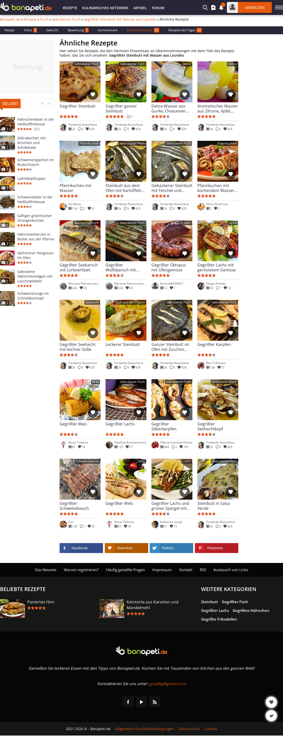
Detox (186, 64)
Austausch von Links (230, 569)
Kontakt (185, 569)
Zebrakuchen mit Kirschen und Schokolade (31, 143)
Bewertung (78, 30)
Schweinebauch (87, 461)
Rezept (9, 30)
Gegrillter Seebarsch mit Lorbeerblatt (79, 267)
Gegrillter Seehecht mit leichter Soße (78, 347)
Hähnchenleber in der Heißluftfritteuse (35, 121)
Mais (95, 382)
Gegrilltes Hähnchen (251, 610)
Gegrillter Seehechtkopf (210, 426)
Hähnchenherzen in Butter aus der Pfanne (35, 236)
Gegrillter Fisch (235, 601)
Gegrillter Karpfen (214, 344)
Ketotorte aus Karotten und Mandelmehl (152, 604)
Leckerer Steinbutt (123, 344)
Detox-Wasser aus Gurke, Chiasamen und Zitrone (168, 108)
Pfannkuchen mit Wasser (75, 188)
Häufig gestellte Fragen (125, 569)
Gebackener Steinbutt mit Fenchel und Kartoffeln (171, 188)
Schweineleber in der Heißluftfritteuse (35, 199)
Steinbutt (209, 601)
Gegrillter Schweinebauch (74, 506)
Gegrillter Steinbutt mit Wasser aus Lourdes (119, 19)
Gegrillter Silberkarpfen (164, 426)
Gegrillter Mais (73, 424)
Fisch (44, 19)
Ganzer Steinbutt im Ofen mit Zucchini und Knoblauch (170, 347)
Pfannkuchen (89, 143)
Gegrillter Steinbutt (78, 106)
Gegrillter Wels (119, 503)
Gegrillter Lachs (120, 424)
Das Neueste (45, 569)
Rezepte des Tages (185, 30)
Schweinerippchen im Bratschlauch (35, 162)
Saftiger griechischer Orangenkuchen (34, 218)
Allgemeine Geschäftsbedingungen (144, 729)
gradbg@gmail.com (167, 683)
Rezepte (70, 7)
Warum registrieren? (81, 569)
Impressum (162, 569)
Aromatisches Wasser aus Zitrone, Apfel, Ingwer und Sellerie (217, 108)
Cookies (211, 729)
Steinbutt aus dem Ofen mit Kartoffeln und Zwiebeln (124, 188)
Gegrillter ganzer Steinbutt (121, 108)
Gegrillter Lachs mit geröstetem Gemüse (216, 267)
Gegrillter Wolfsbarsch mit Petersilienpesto (121, 267)
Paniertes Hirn (40, 602)
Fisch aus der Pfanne (130, 302)
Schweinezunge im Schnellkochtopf (33, 295)
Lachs (232, 223)
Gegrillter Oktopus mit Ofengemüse (168, 267)
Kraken (185, 223)
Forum (158, 7)
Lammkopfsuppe (31, 178)
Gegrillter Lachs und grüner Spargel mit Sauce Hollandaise (170, 506)
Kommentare (107, 30)
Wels (141, 461)
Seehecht (92, 302)
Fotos (30, 30)
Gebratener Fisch (66, 19)
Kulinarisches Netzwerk (105, 7)
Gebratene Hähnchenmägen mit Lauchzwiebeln (34, 276)
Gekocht (52, 30)
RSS (203, 569)
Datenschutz (189, 729)
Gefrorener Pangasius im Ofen (35, 255)
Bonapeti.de (10, 19)
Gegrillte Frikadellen (219, 619)
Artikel (140, 7)
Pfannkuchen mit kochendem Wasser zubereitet (215, 188)
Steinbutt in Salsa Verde (213, 506)
